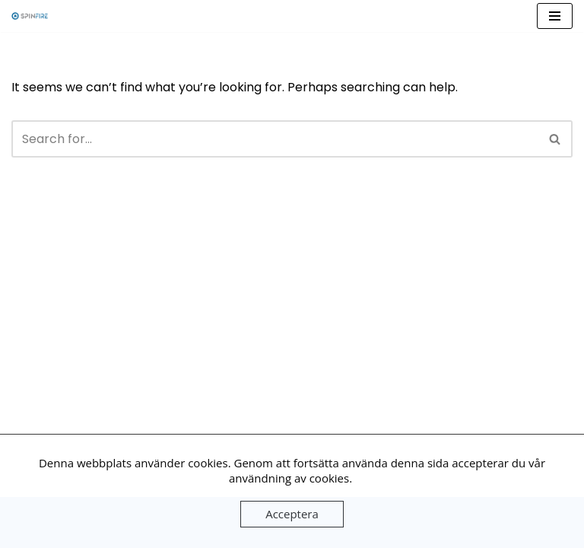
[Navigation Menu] (555, 16)
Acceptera (292, 513)
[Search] (274, 139)
